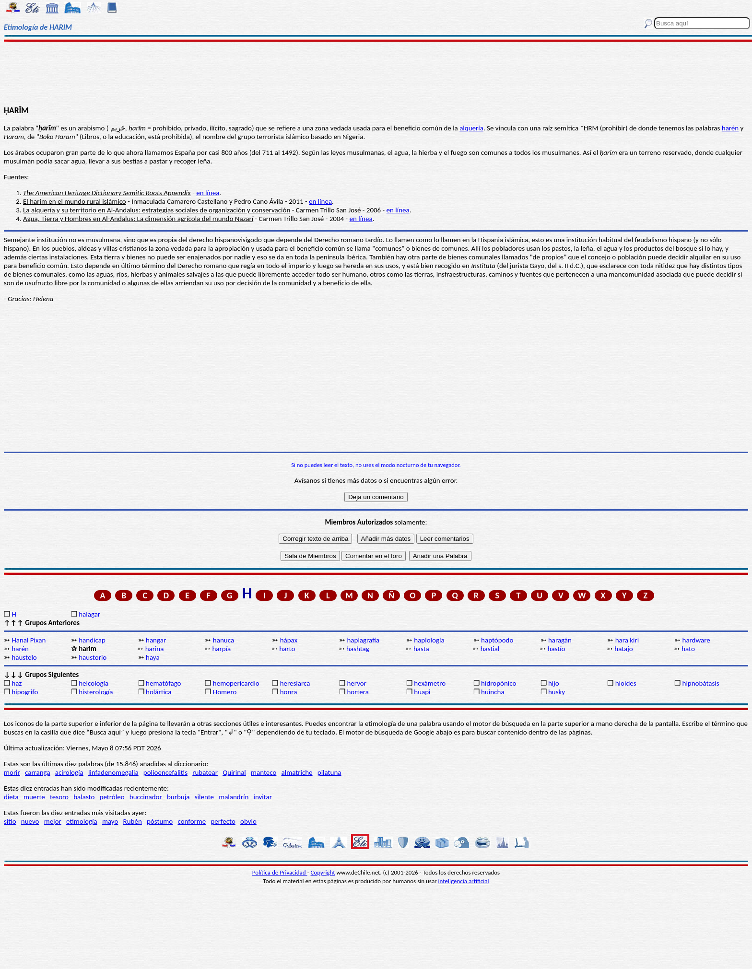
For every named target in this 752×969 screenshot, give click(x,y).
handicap (92, 640)
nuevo (30, 821)
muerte (34, 797)
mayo (110, 821)
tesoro (59, 797)
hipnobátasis (700, 683)
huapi (422, 692)
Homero (225, 692)
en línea (207, 192)
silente (204, 797)
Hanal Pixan (29, 640)
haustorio (92, 657)
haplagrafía (363, 640)
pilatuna (329, 772)
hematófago (163, 683)
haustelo (24, 657)
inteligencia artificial (463, 881)
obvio (248, 821)
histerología (96, 692)
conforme (191, 821)
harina (154, 648)
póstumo (160, 821)
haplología (429, 640)
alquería (471, 128)
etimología (81, 821)
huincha (493, 692)
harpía (221, 648)
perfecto (223, 821)
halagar (89, 614)
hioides (625, 683)
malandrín (233, 797)
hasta (421, 648)
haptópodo (497, 640)
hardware (696, 640)
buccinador (145, 797)
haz (17, 683)
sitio (10, 821)
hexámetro (430, 683)
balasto (83, 797)
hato (688, 648)
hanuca (223, 640)
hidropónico (498, 683)
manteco (263, 772)
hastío (556, 648)
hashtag (357, 648)
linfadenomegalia (113, 772)
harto (287, 648)
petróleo (112, 797)
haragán (560, 640)
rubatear (205, 772)
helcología (93, 683)
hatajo (623, 648)
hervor (356, 683)
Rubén (132, 821)
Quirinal (234, 772)
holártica (158, 692)
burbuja (178, 797)
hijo (553, 683)
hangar (156, 640)
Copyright (323, 872)
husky (556, 692)
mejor (52, 821)
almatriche (297, 772)
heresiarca (295, 683)
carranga (37, 772)
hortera (357, 692)
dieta (11, 797)
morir (12, 772)
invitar (262, 797)
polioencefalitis (165, 772)
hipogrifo (25, 692)
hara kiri (627, 640)
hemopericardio (236, 683)
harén (730, 128)
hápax (289, 640)
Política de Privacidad (279, 872)
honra (288, 692)
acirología (69, 772)
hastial (490, 648)
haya (153, 657)
